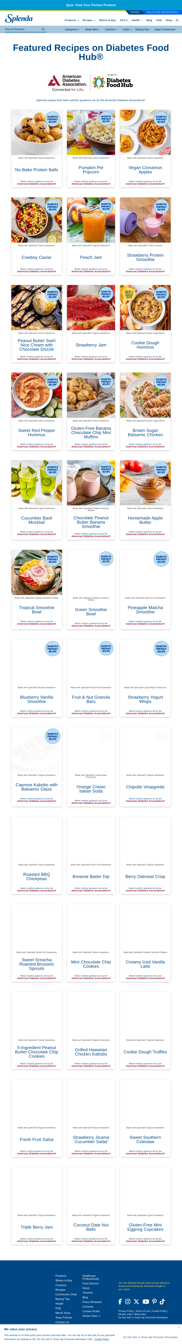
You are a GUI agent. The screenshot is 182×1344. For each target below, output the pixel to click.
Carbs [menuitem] (127, 29)
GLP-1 (124, 20)
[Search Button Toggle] (177, 20)
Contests (87, 1306)
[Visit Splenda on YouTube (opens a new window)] (145, 1302)
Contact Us (62, 1322)
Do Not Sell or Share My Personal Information (150, 1337)
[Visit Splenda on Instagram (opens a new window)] (127, 1302)
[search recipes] (22, 29)
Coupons (61, 1285)
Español (135, 12)
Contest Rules (91, 1311)
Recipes (88, 20)
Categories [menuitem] (72, 29)
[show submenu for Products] (78, 20)
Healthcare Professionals (163, 12)
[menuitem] (142, 29)
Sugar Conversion (164, 29)
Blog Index (140, 1314)
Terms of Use (143, 1311)
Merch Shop (63, 1313)
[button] (99, 1316)
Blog (149, 20)
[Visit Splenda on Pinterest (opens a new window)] (154, 1302)
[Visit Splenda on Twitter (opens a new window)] (136, 1302)
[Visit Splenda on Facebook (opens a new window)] (120, 1302)
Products (70, 20)
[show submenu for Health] (142, 20)
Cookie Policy (101, 1339)
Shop (169, 20)
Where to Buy (107, 20)
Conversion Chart (66, 1294)
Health (136, 20)
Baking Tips (142, 29)
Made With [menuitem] (92, 29)
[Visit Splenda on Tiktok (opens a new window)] (162, 1302)
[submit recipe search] (44, 29)
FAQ (159, 20)
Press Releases (92, 1302)
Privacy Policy (126, 1311)
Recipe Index (125, 1314)
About (86, 1288)
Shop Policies (64, 1317)
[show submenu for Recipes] (95, 20)
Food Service (90, 1283)
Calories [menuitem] (111, 29)
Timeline (87, 1292)
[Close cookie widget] (179, 1327)
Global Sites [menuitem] (91, 1316)
